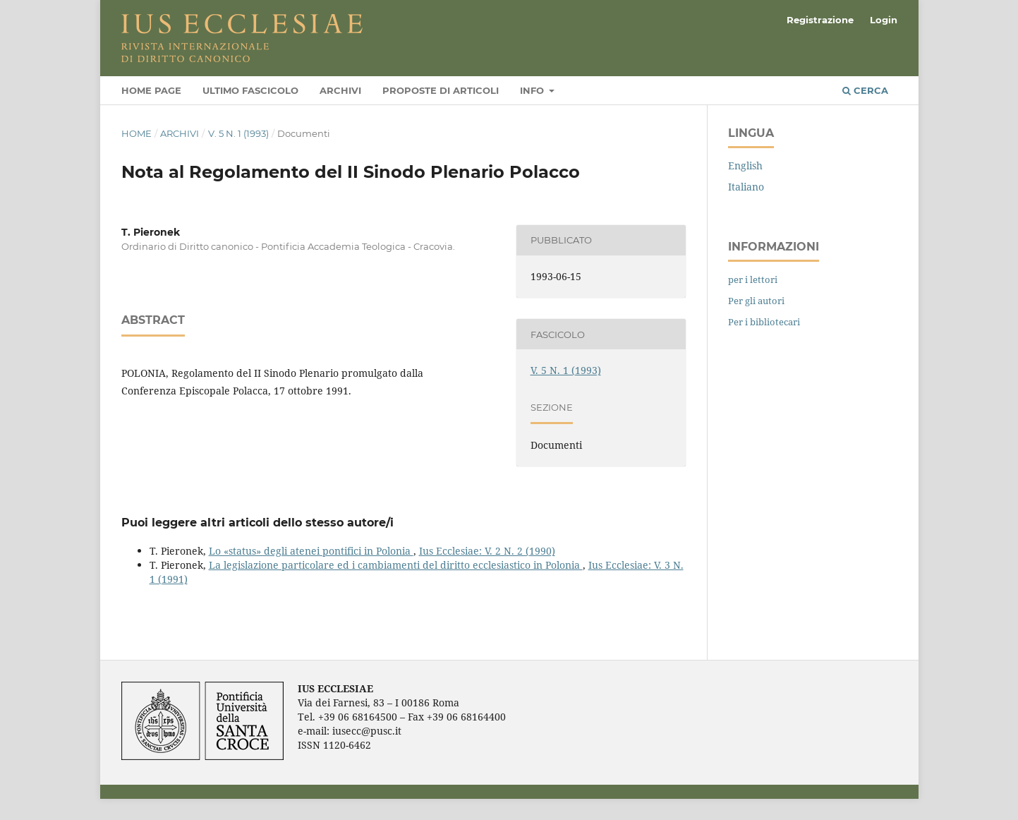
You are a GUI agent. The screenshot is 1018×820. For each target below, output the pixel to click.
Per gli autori (756, 300)
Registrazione (820, 19)
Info (533, 90)
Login (883, 19)
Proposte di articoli (440, 90)
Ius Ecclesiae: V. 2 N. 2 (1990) (487, 550)
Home (136, 133)
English (745, 165)
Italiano (746, 186)
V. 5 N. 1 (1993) (238, 133)
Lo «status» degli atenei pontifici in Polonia (311, 550)
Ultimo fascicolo (250, 90)
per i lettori (752, 279)
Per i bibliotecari (764, 321)
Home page (151, 90)
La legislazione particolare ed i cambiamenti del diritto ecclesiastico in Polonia (396, 565)
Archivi (340, 90)
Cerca (865, 90)
